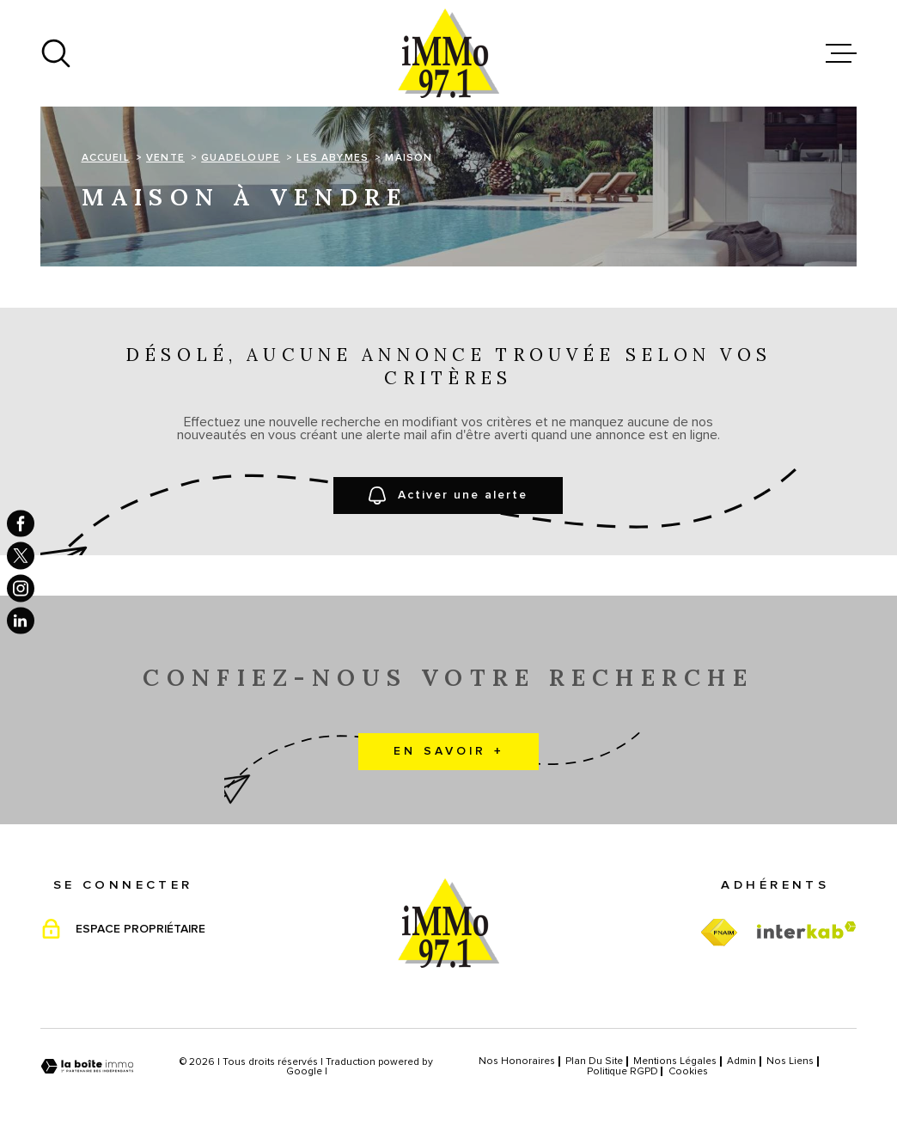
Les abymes (332, 157)
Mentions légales (675, 1061)
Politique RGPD (622, 1071)
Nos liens (790, 1061)
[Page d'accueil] (448, 53)
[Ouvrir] (55, 53)
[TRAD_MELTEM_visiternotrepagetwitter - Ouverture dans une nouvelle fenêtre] (20, 556)
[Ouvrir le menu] (841, 53)
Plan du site (594, 1061)
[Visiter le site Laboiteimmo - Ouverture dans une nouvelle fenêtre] (87, 1066)
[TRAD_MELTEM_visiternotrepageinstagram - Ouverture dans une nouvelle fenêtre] (20, 589)
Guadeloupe (240, 157)
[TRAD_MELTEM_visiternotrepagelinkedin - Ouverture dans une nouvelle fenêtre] (20, 620)
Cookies (688, 1071)
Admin (741, 1061)
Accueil (106, 157)
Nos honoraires (517, 1061)
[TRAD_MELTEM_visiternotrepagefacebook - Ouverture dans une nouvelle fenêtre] (20, 523)
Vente (165, 157)
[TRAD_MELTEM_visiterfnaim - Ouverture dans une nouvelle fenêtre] (718, 933)
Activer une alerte (448, 495)
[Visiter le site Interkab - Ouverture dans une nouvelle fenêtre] (807, 930)
